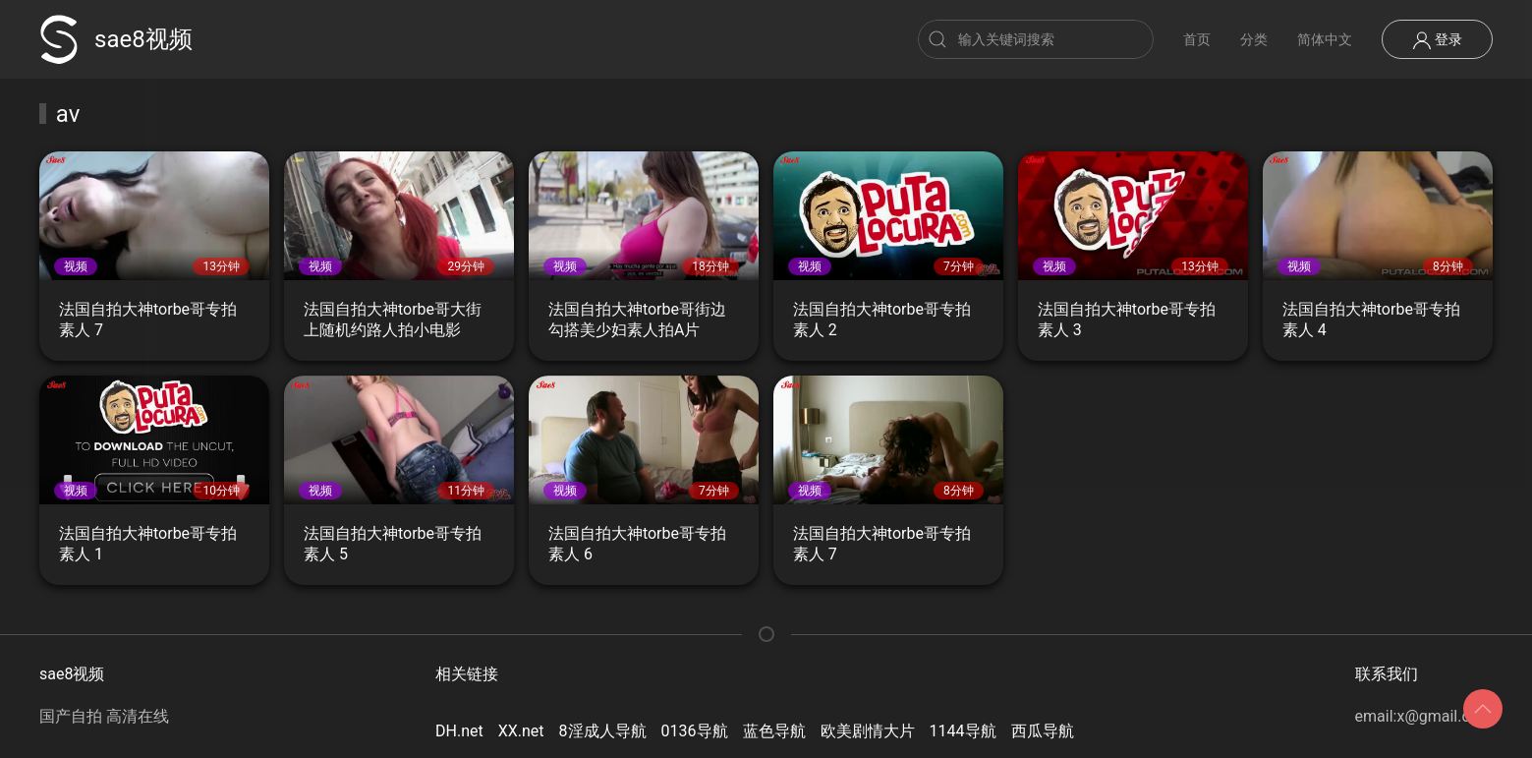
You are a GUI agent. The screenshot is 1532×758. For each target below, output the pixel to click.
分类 (1254, 39)
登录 (1437, 40)
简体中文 (1324, 39)
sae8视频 (116, 39)
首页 (1197, 39)
